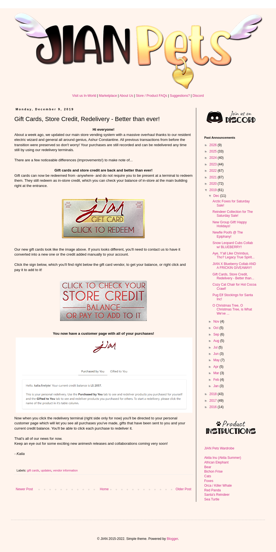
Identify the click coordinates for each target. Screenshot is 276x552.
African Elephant (216, 462)
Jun (216, 354)
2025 (213, 151)
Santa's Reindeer (217, 495)
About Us (126, 96)
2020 (213, 184)
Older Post (183, 489)
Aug (216, 341)
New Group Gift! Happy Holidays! (230, 224)
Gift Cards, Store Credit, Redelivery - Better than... (233, 276)
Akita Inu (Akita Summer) (222, 458)
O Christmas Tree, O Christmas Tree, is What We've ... (232, 309)
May (217, 360)
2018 (213, 394)
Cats (207, 476)
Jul (216, 347)
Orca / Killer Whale (218, 485)
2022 (213, 171)
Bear (207, 467)
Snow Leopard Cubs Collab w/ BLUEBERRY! (233, 245)
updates (46, 470)
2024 (213, 158)
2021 (213, 177)
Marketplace (108, 96)
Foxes (208, 481)
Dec (216, 196)
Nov (216, 321)
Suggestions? (180, 96)
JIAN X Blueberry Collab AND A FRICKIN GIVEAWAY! (234, 266)
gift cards (33, 470)
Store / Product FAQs (151, 96)
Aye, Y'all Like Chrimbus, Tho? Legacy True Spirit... (233, 255)
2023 (213, 164)
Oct (216, 328)
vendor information (65, 470)
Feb (216, 380)
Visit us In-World (84, 96)
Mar (216, 373)
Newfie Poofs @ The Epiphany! (228, 234)
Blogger (172, 539)
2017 (213, 401)
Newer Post (24, 489)
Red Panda (212, 490)
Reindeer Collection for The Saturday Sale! (233, 214)
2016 (213, 407)
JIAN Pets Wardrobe (219, 448)
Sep (216, 334)
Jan (216, 386)
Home (104, 489)
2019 (213, 190)
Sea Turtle (211, 499)
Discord (198, 96)
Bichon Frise (213, 471)
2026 (213, 145)
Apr (216, 367)
